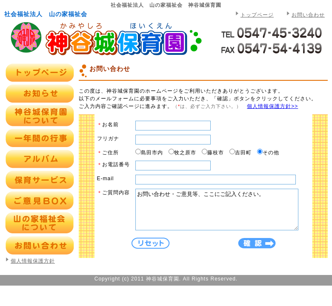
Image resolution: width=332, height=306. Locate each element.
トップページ (257, 15)
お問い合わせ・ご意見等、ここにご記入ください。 (226, 213)
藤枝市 (215, 153)
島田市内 (152, 153)
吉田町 (243, 153)
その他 (271, 153)
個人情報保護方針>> (272, 106)
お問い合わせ (308, 15)
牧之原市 (185, 153)
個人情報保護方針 (33, 261)
